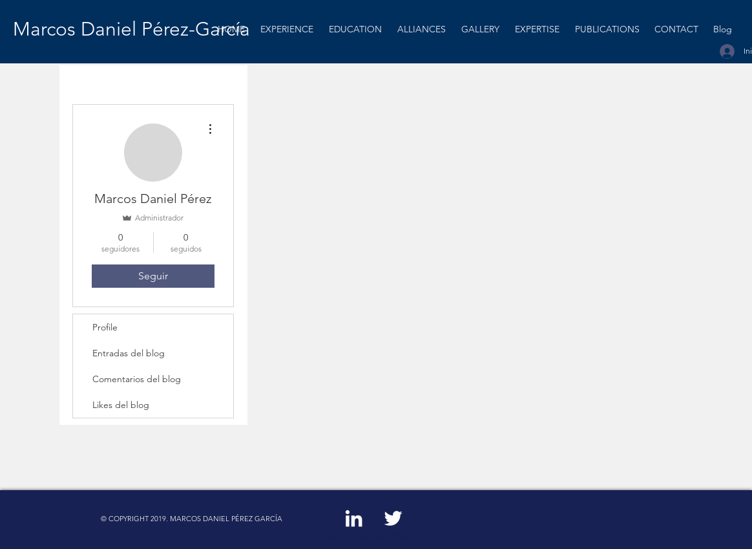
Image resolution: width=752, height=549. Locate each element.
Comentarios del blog (136, 379)
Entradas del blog (128, 353)
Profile (105, 327)
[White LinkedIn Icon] (354, 518)
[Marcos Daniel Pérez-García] (134, 29)
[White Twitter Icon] (393, 518)
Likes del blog (120, 405)
